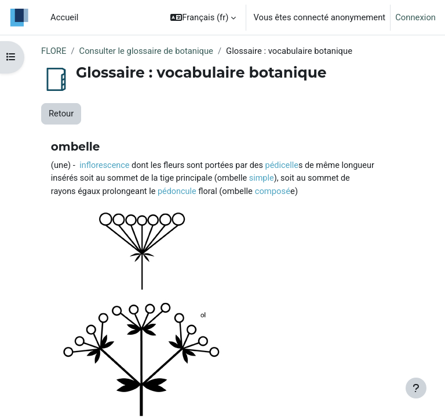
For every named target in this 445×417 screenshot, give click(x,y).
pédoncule (177, 191)
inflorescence (104, 165)
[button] (203, 17)
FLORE (53, 51)
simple (261, 178)
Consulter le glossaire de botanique (146, 51)
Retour (61, 113)
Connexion (415, 17)
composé (272, 191)
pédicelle (281, 165)
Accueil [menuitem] (64, 17)
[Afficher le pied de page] (416, 388)
